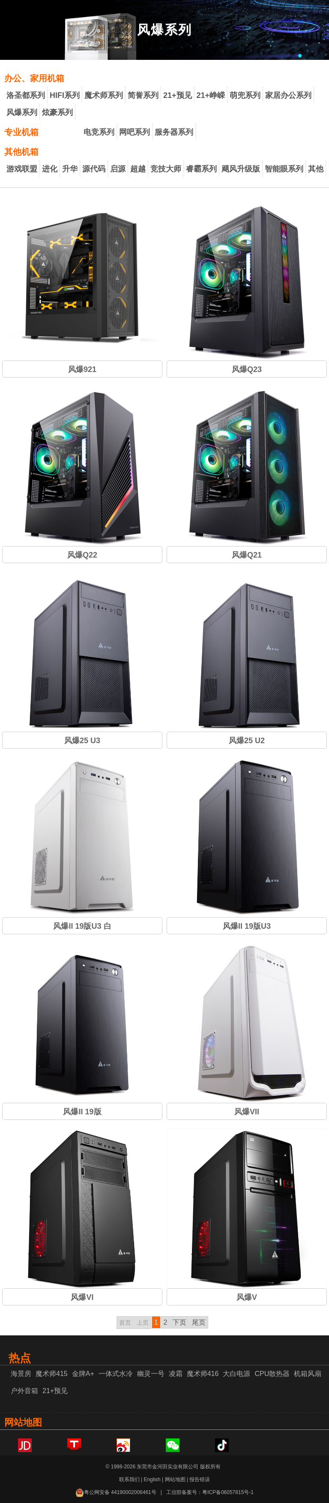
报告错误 (199, 1479)
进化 (49, 169)
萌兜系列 (245, 95)
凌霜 (175, 1373)
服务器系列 (174, 132)
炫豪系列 (57, 112)
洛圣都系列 (25, 95)
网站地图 (175, 1479)
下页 (179, 1322)
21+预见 (177, 95)
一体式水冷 (116, 1373)
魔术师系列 (103, 95)
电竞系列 (99, 132)
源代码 (93, 169)
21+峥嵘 (211, 95)
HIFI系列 (65, 95)
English (152, 1479)
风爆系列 (21, 112)
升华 (70, 169)
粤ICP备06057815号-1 (228, 1492)
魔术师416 (203, 1373)
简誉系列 (143, 95)
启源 (118, 169)
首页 (125, 1322)
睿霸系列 (201, 169)
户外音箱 (24, 1390)
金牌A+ (83, 1373)
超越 (138, 169)
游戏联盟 (21, 169)
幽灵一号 (150, 1373)
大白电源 (236, 1373)
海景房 (21, 1373)
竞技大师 (165, 169)
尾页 (199, 1322)
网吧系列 (134, 132)
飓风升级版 (240, 169)
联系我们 (129, 1479)
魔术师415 (52, 1373)
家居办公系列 (288, 95)
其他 (315, 169)
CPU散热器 (272, 1373)
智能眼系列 (284, 169)
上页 (143, 1322)
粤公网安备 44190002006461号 (115, 1492)
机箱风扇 (307, 1373)
